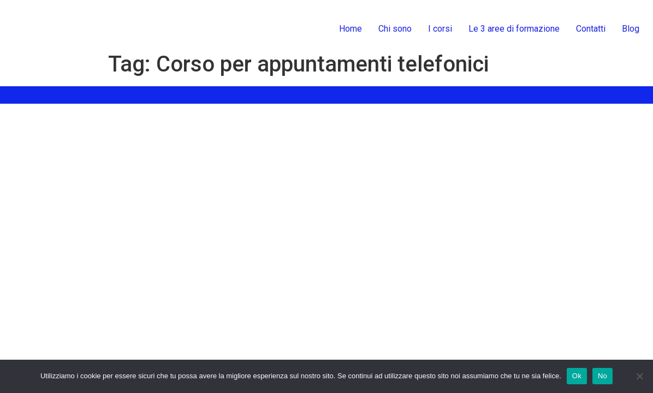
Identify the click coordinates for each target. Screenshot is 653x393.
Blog (630, 28)
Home (350, 28)
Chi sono (395, 28)
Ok (576, 376)
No (602, 376)
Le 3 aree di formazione (514, 28)
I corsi (440, 28)
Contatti (590, 28)
